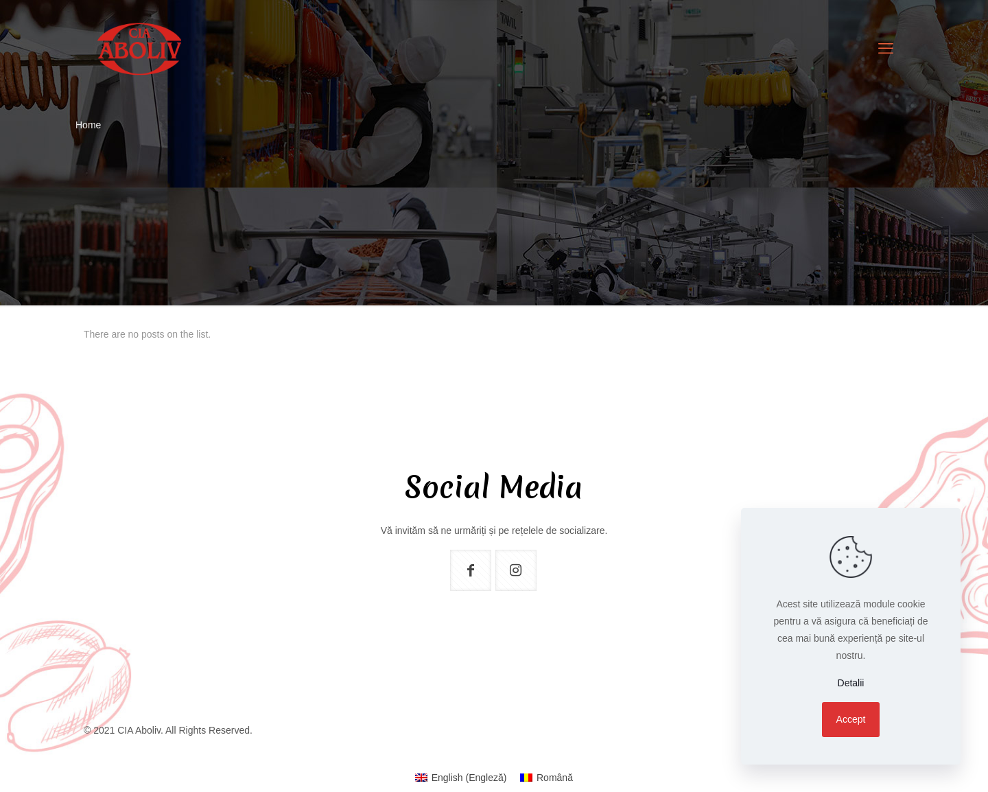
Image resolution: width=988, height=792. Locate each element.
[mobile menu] (885, 48)
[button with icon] (470, 570)
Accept (851, 719)
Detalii (851, 682)
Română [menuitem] (555, 777)
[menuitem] (460, 778)
